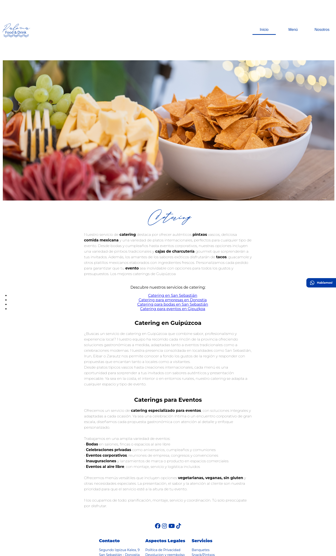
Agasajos (199, 531)
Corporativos (202, 526)
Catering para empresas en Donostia (173, 261)
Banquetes (200, 511)
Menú (293, 10)
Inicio (264, 10)
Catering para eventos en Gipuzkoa (172, 270)
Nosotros (322, 10)
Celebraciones (203, 536)
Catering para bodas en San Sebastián (172, 265)
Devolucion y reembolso (165, 516)
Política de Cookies (160, 521)
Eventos (198, 540)
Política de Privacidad (162, 511)
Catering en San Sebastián (172, 257)
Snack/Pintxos (203, 516)
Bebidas (198, 521)
